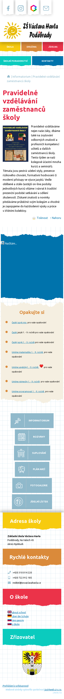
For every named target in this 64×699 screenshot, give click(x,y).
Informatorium (21, 76)
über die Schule (18, 616)
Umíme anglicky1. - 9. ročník (25, 367)
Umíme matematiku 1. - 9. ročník (28, 352)
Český (15, 332)
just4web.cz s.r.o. (53, 689)
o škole (14, 624)
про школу (16, 620)
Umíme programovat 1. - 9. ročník (28, 391)
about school (17, 612)
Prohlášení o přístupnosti (15, 685)
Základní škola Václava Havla (8, 76)
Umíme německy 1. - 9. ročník (26, 381)
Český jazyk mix (19, 322)
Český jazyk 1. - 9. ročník (23, 342)
